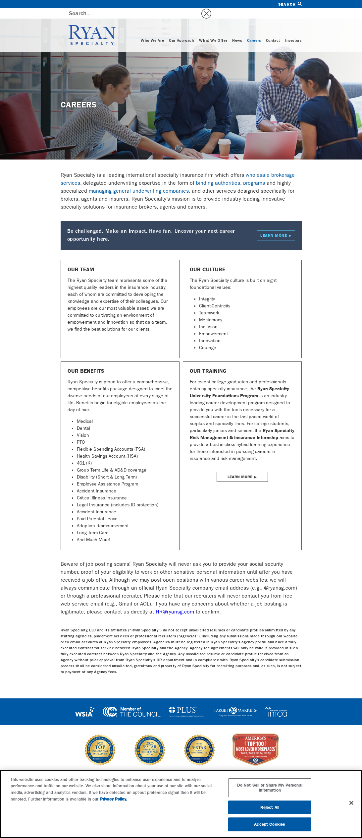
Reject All (269, 807)
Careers (254, 30)
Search (289, 4)
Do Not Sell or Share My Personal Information (269, 788)
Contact (273, 30)
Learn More (240, 466)
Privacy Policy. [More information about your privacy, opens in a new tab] (113, 799)
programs (254, 172)
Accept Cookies (269, 824)
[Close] (351, 803)
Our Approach (181, 30)
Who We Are (152, 30)
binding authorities (218, 172)
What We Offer (213, 30)
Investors (293, 30)
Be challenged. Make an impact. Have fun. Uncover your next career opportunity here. (181, 225)
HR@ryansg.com (175, 601)
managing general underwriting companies (139, 180)
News (237, 30)
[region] (181, 804)
